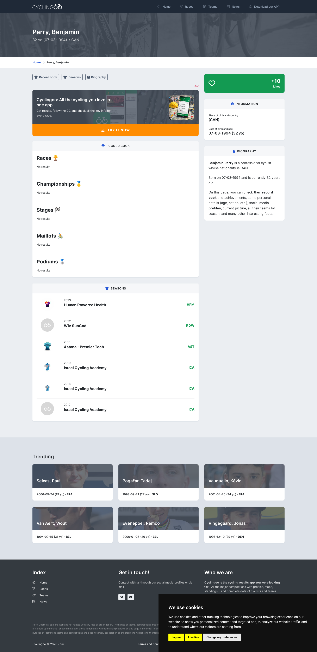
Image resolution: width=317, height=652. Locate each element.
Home (36, 62)
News (43, 601)
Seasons (72, 77)
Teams (43, 595)
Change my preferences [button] (221, 637)
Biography (96, 77)
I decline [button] (193, 637)
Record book (45, 77)
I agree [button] (176, 637)
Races (43, 589)
